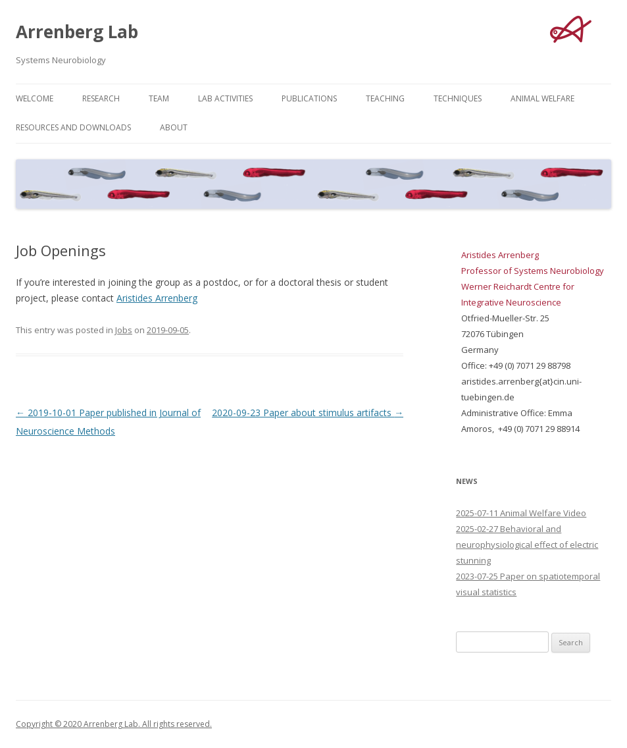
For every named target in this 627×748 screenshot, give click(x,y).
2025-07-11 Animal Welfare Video (521, 513)
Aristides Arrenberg (156, 298)
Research (101, 98)
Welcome (34, 98)
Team (159, 98)
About (174, 127)
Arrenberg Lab (77, 31)
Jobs (123, 330)
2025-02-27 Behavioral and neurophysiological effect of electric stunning (527, 544)
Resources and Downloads (73, 127)
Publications (309, 98)
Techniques (458, 98)
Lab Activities (225, 98)
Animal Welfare (542, 98)
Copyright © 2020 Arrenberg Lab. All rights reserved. (114, 724)
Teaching (385, 98)
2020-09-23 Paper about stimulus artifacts (307, 412)
